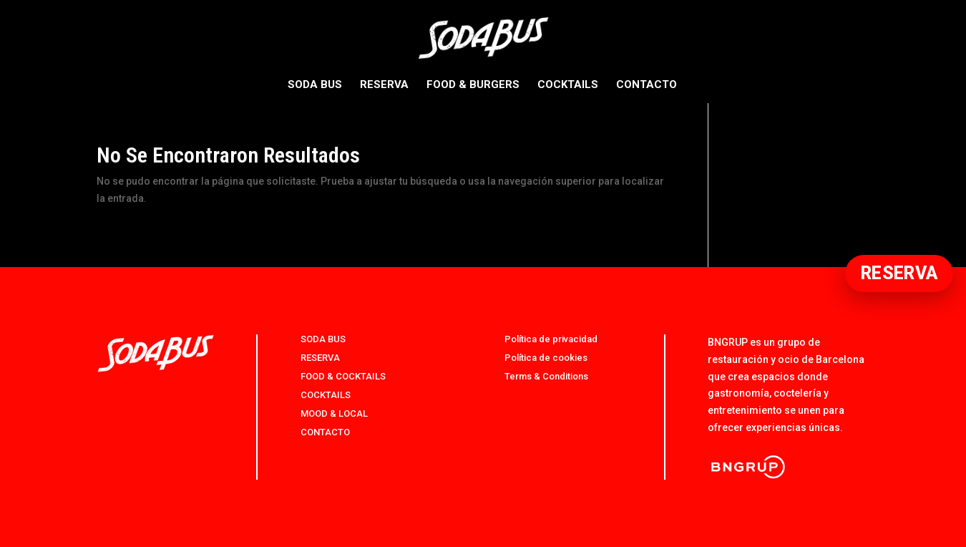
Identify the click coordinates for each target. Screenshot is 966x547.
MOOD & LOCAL (334, 413)
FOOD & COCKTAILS (343, 376)
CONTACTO (646, 85)
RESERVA (384, 85)
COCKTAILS (567, 85)
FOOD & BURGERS (472, 85)
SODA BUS (315, 85)
